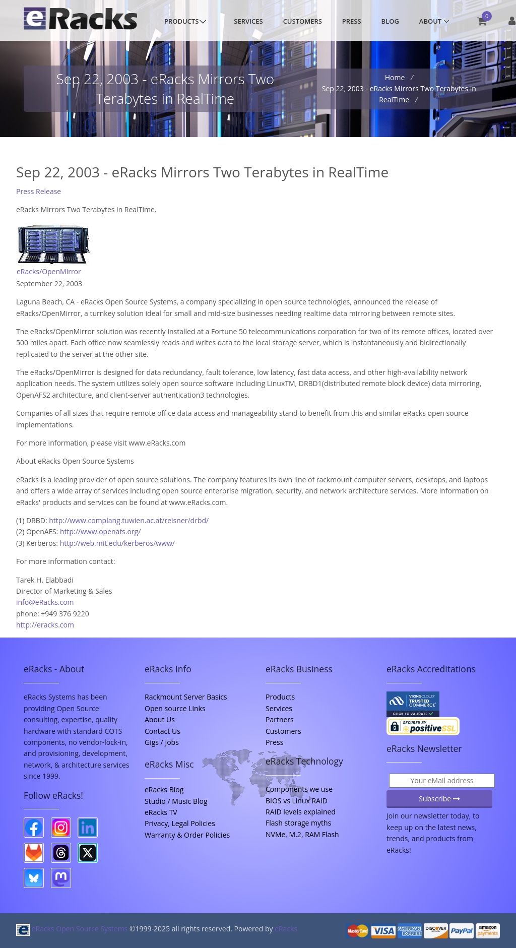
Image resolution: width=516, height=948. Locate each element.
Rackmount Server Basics (186, 697)
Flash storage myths (298, 823)
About (430, 21)
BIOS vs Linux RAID (297, 800)
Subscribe (439, 798)
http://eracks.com (45, 624)
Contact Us (162, 731)
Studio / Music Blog (176, 801)
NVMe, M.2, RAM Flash (302, 834)
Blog (390, 21)
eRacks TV (161, 812)
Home (396, 77)
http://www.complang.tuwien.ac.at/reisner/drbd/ (129, 520)
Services (248, 21)
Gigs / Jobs (162, 742)
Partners (280, 719)
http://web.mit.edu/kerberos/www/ (117, 543)
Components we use (299, 789)
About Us (160, 719)
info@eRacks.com (45, 602)
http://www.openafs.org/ (100, 531)
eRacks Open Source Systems (73, 928)
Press (351, 21)
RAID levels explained (301, 811)
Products (181, 21)
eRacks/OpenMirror (49, 271)
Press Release (38, 191)
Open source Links (175, 708)
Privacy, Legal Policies (180, 823)
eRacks (286, 928)
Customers (302, 21)
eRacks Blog (164, 789)
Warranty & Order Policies (187, 835)
